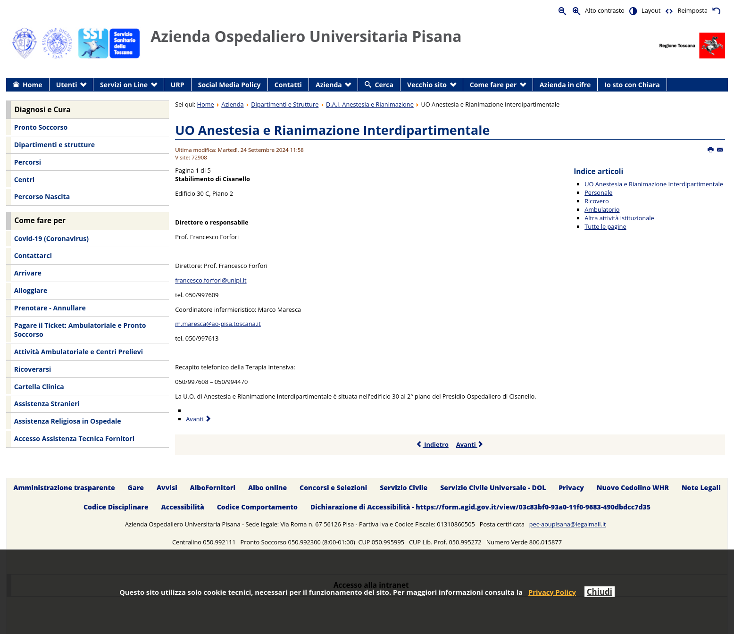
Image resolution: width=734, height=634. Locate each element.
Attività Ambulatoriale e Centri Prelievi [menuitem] (78, 351)
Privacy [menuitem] (571, 487)
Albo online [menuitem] (267, 487)
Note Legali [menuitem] (701, 487)
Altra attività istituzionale (619, 218)
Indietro (432, 444)
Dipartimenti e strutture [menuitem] (54, 144)
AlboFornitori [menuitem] (213, 487)
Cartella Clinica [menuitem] (39, 386)
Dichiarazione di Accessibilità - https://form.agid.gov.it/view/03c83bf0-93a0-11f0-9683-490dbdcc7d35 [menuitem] (480, 506)
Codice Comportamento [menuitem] (257, 506)
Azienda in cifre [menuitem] (565, 84)
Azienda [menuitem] (329, 84)
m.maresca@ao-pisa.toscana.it (218, 323)
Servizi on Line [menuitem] (124, 84)
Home (205, 104)
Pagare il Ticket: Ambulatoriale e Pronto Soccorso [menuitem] (80, 330)
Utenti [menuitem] (66, 84)
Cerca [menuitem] (384, 84)
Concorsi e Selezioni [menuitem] (333, 487)
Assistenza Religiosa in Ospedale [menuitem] (67, 421)
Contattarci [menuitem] (33, 255)
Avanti (470, 444)
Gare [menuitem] (136, 487)
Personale (598, 192)
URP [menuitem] (177, 84)
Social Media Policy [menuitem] (229, 84)
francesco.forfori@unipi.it (210, 280)
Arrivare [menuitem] (28, 272)
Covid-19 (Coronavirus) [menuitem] (51, 238)
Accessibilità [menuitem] (182, 506)
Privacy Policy (552, 592)
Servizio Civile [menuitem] (403, 487)
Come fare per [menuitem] (493, 84)
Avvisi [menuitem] (167, 487)
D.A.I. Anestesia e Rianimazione (370, 104)
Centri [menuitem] (24, 179)
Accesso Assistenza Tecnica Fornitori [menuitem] (74, 438)
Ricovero (596, 201)
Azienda (232, 104)
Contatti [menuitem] (288, 84)
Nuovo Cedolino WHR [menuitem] (633, 487)
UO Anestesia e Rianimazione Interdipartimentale (332, 130)
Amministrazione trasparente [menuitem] (64, 487)
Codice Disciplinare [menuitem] (116, 506)
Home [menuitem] (32, 84)
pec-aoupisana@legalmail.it (567, 524)
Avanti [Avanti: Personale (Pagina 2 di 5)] (199, 419)
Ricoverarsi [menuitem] (32, 369)
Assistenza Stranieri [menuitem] (47, 403)
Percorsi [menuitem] (27, 162)
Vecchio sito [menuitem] (427, 84)
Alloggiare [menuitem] (30, 290)
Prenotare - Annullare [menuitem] (50, 307)
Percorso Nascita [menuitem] (42, 196)
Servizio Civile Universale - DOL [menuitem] (493, 487)
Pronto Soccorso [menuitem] (40, 127)
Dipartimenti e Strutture (284, 104)
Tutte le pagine (605, 226)
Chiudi (599, 591)
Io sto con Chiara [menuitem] (631, 84)
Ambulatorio (601, 209)
